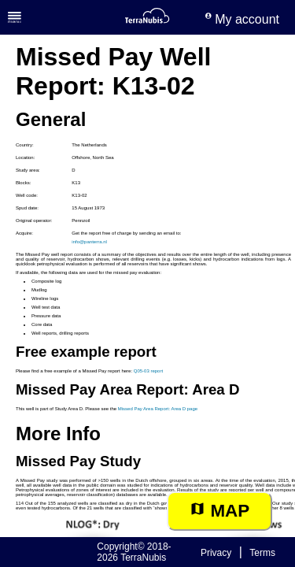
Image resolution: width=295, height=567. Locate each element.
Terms (262, 552)
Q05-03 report (148, 371)
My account (242, 19)
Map (219, 511)
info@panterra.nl (89, 241)
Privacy (216, 552)
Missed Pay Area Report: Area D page (157, 408)
